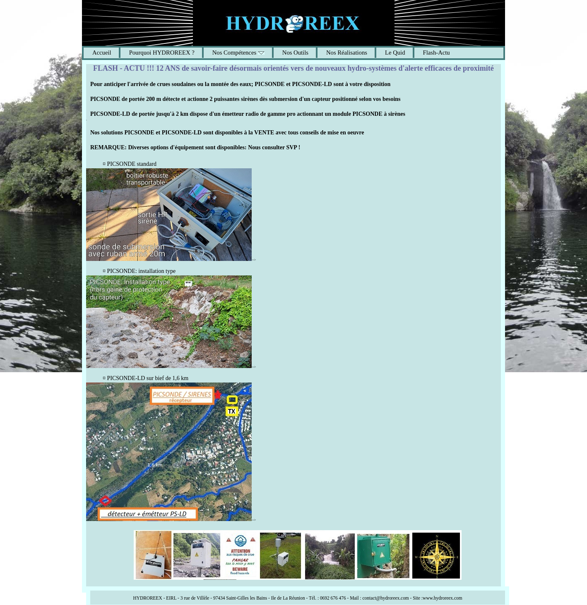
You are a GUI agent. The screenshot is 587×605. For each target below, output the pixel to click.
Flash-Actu (436, 52)
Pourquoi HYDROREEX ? (162, 52)
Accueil (101, 52)
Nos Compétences (238, 52)
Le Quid (395, 52)
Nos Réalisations (346, 52)
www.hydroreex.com (442, 597)
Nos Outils (295, 52)
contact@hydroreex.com (386, 597)
